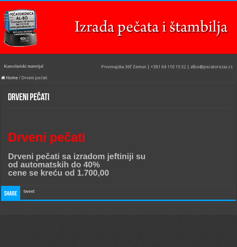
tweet (29, 191)
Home (9, 77)
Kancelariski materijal (23, 66)
